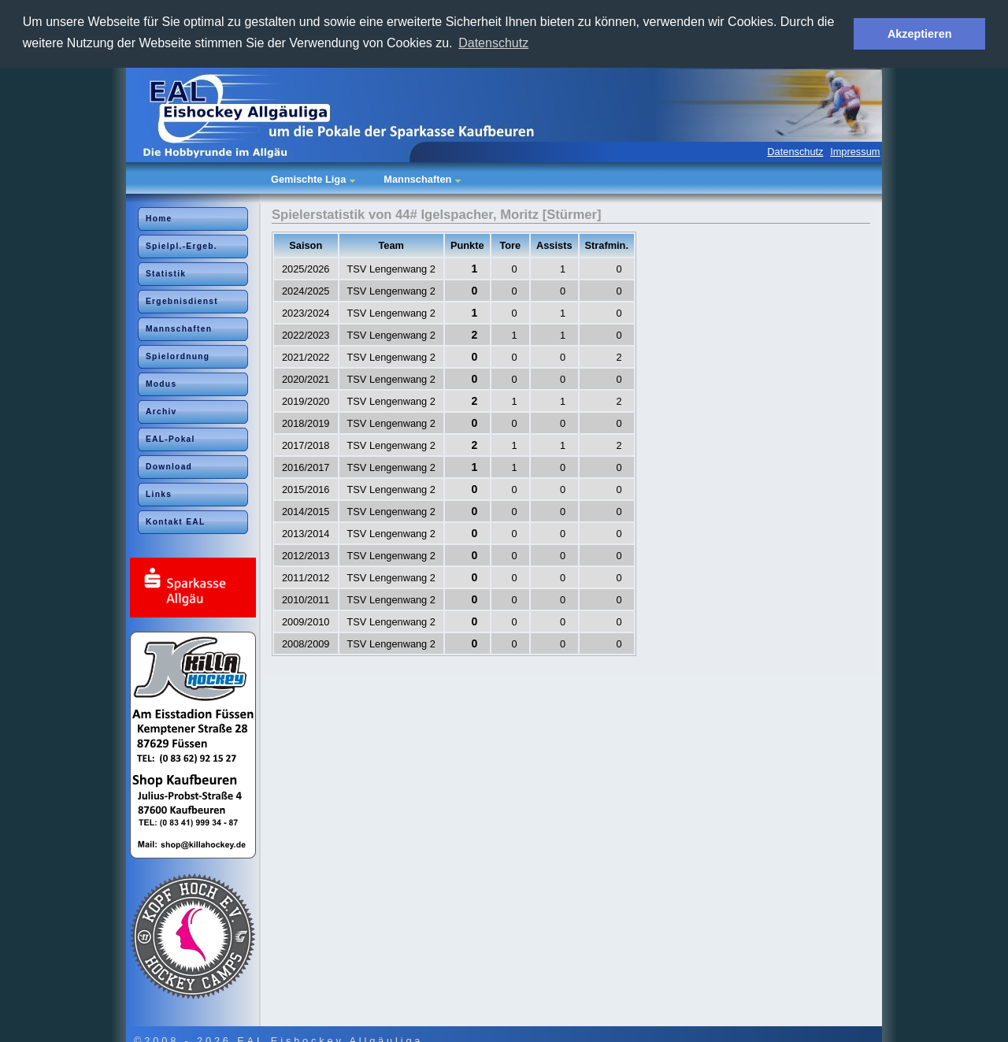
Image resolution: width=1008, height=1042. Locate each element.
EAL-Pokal (170, 438)
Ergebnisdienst (182, 300)
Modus (161, 383)
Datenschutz (795, 151)
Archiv (161, 410)
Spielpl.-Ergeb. (181, 245)
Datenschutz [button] (493, 43)
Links (159, 493)
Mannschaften (179, 328)
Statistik (166, 273)
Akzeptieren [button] (920, 34)
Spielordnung (177, 355)
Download (169, 466)
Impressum (855, 151)
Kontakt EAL (176, 521)
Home (159, 217)
